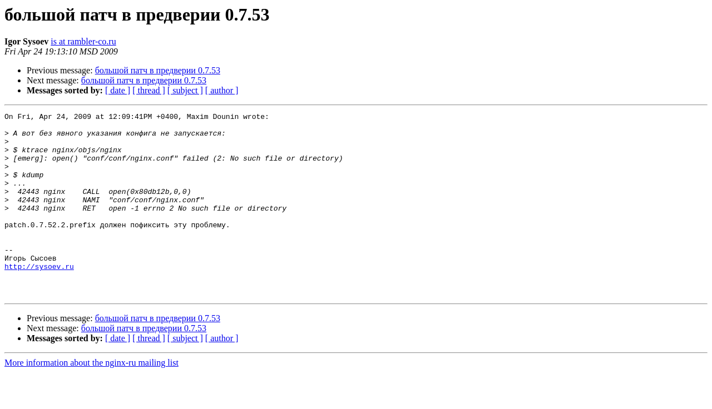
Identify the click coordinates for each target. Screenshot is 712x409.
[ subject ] (185, 90)
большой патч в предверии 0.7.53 (157, 70)
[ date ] (117, 90)
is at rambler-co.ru (83, 41)
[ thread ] (148, 90)
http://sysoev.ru (39, 298)
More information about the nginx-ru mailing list (91, 399)
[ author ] (222, 90)
